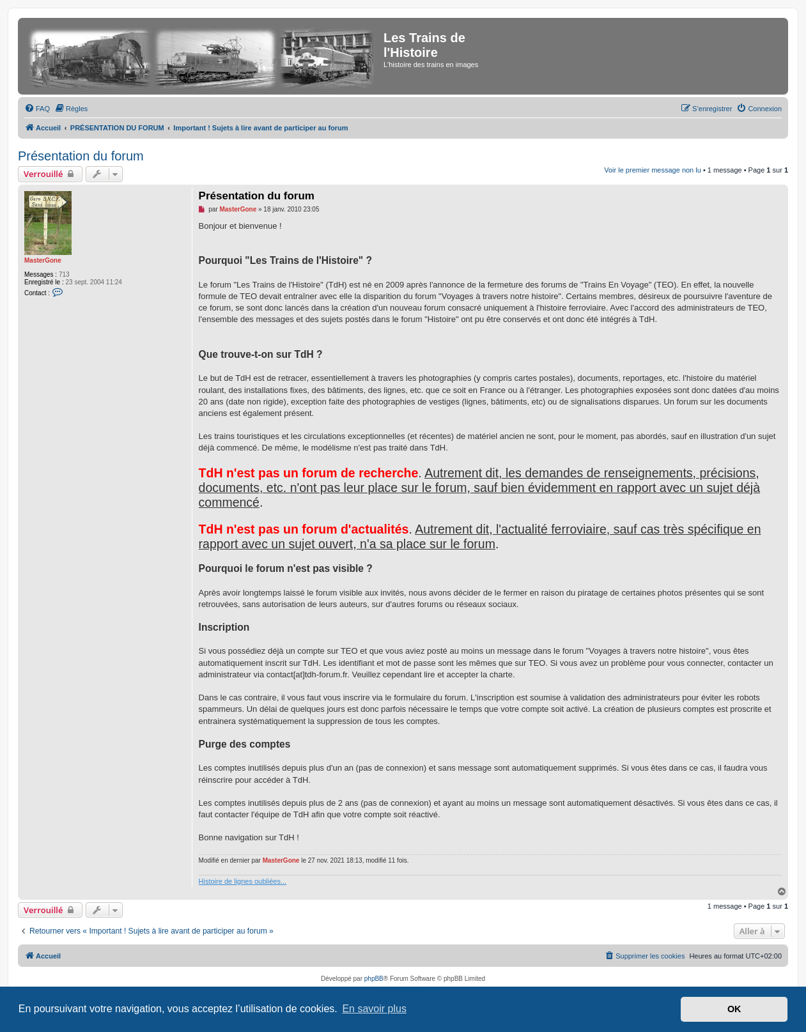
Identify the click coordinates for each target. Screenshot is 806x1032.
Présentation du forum (81, 156)
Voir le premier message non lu (652, 170)
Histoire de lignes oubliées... (243, 881)
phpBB (374, 978)
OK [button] (734, 1009)
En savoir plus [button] (374, 1008)
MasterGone (42, 260)
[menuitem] (37, 108)
